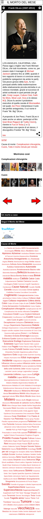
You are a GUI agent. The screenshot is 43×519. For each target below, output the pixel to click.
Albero (23, 251)
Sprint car (24, 476)
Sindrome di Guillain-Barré (21, 465)
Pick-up (14, 430)
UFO (5, 505)
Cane (15, 284)
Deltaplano (20, 322)
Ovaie (14, 416)
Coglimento (10, 295)
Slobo (11, 471)
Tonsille (7, 498)
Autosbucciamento (9, 270)
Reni (6, 443)
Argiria (4, 262)
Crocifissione (17, 317)
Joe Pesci (16, 106)
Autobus (10, 267)
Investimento (15, 366)
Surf (13, 493)
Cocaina (17, 292)
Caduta (24, 278)
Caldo (37, 279)
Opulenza (7, 413)
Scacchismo (21, 449)
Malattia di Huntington (33, 385)
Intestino (5, 366)
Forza (39, 347)
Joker (23, 369)
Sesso (23, 460)
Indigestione (17, 361)
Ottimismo (7, 416)
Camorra (27, 281)
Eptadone (27, 339)
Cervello (8, 290)
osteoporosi (30, 514)
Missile (28, 396)
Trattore (27, 498)
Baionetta (6, 273)
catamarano (13, 514)
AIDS (23, 248)
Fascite (26, 344)
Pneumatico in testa (9, 433)
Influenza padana (16, 363)
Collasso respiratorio (17, 300)
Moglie (29, 400)
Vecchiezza (26, 508)
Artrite (31, 261)
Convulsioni (8, 314)
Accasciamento (32, 248)
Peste (29, 427)
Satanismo (6, 449)
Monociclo (6, 403)
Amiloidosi (25, 253)
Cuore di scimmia (30, 320)
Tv (33, 502)
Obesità (36, 408)
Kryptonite (35, 369)
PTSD (29, 416)
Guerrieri (31, 355)
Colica (19, 298)
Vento (37, 509)
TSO (17, 493)
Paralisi (36, 419)
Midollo (22, 393)
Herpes (6, 358)
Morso (38, 403)
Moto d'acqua (12, 405)
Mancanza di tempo (22, 388)
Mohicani (35, 400)
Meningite (35, 391)
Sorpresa (36, 471)
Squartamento (34, 476)
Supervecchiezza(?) (31, 490)
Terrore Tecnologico (23, 495)
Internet (38, 363)
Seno (18, 457)
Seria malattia (8, 460)
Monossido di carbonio (19, 403)
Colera (13, 298)
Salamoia (11, 446)
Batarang (13, 273)
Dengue (7, 325)
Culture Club (26, 95)
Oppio (35, 411)
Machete (32, 377)
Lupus (19, 377)
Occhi (7, 411)
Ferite (21, 347)
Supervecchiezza (13, 489)
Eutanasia (8, 344)
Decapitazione (10, 322)
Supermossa (30, 487)
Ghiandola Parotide (12, 352)
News (14, 408)
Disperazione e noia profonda (19, 328)
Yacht (39, 511)
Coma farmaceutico (10, 306)
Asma (19, 264)
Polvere (12, 435)
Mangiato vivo (35, 388)
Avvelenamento (23, 269)
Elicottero (8, 336)
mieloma (21, 514)
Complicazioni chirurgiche (28, 144)
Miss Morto (20, 396)
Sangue (24, 446)
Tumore (26, 501)
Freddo (5, 349)
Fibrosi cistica (28, 347)
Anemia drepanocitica (21, 256)
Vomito (25, 511)
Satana (37, 446)
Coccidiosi (24, 292)
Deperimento (15, 325)
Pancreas (19, 419)
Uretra (26, 505)
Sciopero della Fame (26, 452)
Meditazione (16, 391)
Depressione (26, 325)
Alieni (36, 251)
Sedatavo (26, 454)
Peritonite (10, 424)
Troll (37, 498)
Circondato (23, 290)
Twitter (37, 502)
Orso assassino (28, 413)
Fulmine (11, 349)
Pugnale (23, 438)
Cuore (4, 147)
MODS (25, 377)
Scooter (12, 454)
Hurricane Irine (15, 358)
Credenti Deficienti (32, 314)
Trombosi (7, 502)
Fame (21, 344)
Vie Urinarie (13, 511)
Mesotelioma (13, 393)
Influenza (5, 363)
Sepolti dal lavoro (28, 457)
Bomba (19, 276)
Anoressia (35, 259)
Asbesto (38, 262)
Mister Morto (36, 396)
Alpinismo (6, 253)
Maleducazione (8, 388)
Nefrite (29, 405)
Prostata (15, 438)
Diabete (35, 325)
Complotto (34, 311)
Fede (9, 347)
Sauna (13, 449)
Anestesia (34, 256)
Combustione (24, 306)
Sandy (17, 446)
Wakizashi (32, 511)
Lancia (14, 371)
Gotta (25, 355)
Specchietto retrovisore (12, 476)
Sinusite (38, 468)
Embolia (16, 336)
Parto (39, 421)
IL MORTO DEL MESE (21, 2)
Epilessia (20, 339)
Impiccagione (33, 357)
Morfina (32, 403)
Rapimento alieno (28, 441)
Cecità (37, 287)
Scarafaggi (32, 449)
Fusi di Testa (17, 124)
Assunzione (37, 264)
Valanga (6, 509)
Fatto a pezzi (34, 344)
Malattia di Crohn (18, 385)
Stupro (35, 481)
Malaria (9, 383)
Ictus (23, 357)
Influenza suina (29, 363)
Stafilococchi (8, 479)
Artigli (27, 262)
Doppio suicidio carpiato (10, 330)
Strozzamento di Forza (24, 481)
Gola (14, 354)
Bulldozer (16, 279)
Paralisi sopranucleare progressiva (14, 421)
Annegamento (20, 259)
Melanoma (26, 391)
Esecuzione (8, 341)
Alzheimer (16, 253)
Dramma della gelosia (12, 333)
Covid (15, 314)
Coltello (32, 303)
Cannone (21, 284)
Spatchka (20, 473)
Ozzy (24, 98)
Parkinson (32, 421)
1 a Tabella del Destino (12, 248)
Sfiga (38, 459)
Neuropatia (7, 408)
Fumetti (18, 349)
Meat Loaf (16, 98)
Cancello (34, 281)
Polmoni (32, 432)
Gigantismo (7, 355)
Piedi (19, 430)
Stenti (15, 479)
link (4, 135)
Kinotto (28, 369)
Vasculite (14, 509)
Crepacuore (7, 317)
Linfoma (17, 374)
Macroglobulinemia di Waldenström (17, 380)
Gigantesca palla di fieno (29, 352)
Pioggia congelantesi (29, 430)
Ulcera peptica (18, 505)
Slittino (5, 471)
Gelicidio (37, 349)
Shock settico (20, 462)
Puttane (38, 438)
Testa (33, 495)
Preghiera (28, 435)
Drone (23, 333)
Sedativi (33, 454)
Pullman (31, 438)
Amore (32, 253)
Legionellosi (27, 371)
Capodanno (35, 284)
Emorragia (24, 336)
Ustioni (32, 505)
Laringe (19, 371)
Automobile (31, 267)
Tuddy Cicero (29, 122)
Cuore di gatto (17, 320)
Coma (38, 303)
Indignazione (27, 361)
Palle (12, 419)
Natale (24, 405)
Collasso (25, 298)
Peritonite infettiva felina (23, 424)
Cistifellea (10, 292)
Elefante (35, 333)
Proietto (6, 438)
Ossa (37, 413)
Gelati (31, 349)
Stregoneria (10, 481)
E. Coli (28, 333)
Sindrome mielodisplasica (25, 468)
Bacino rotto (35, 269)
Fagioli (16, 344)
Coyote (21, 314)
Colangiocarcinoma (25, 295)
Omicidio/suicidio (16, 411)
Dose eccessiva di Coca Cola (30, 330)
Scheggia (12, 452)
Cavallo (32, 287)
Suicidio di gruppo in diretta (21, 484)
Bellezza (22, 272)
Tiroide (38, 495)
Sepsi (38, 457)
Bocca (13, 276)
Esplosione (26, 341)
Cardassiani (7, 287)
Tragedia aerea (17, 498)
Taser (21, 493)
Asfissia (13, 264)
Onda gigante (28, 411)
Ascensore (6, 264)
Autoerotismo (19, 267)
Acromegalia (9, 251)
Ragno (15, 441)
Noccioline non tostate (25, 408)
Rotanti (24, 444)
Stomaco (22, 479)
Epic (26, 82)
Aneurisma (9, 259)
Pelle (4, 424)
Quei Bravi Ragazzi (11, 122)
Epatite (13, 338)
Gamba (26, 349)
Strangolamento (33, 479)
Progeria (36, 435)
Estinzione (36, 341)
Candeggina (8, 284)
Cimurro (15, 290)
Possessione (20, 435)
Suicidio (6, 484)
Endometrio (34, 336)
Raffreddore (8, 441)
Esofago (18, 341)
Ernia (33, 339)
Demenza (28, 322)
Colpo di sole (23, 303)
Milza (28, 393)
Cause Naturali (20, 286)
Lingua (23, 374)
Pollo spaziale (22, 433)
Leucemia (8, 374)
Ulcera (9, 505)
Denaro (36, 322)
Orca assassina (17, 413)
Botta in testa (28, 276)
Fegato (15, 346)
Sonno (28, 470)
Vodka (20, 511)
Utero (37, 505)
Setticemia (30, 460)
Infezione (36, 360)
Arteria (10, 261)
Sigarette (28, 462)
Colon (4, 303)
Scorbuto (19, 454)
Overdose (21, 416)
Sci (17, 452)
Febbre (4, 347)
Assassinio (27, 264)
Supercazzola (36, 484)
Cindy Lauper (13, 95)
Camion (20, 281)
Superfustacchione (16, 487)
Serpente (17, 460)
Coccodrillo (32, 292)
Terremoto (11, 495)
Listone (29, 374)
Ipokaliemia (32, 366)
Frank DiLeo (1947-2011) (21, 8)
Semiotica (12, 457)
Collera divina (34, 300)
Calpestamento (10, 281)
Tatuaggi (27, 493)
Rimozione (13, 444)
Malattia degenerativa (20, 383)
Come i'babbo (36, 306)
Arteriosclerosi (19, 262)
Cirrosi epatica (33, 290)
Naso (19, 405)
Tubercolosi (15, 502)
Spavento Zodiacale (32, 473)
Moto (4, 405)
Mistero (9, 399)
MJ (4, 100)
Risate (19, 444)
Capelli (27, 284)
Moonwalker (34, 103)
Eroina (38, 338)
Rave (37, 441)
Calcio (31, 278)
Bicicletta (31, 272)
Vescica (5, 511)
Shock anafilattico (8, 462)
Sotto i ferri (8, 473)
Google (20, 355)
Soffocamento (19, 471)
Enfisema (6, 338)
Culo (24, 317)
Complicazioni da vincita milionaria (17, 311)
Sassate (30, 446)
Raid (20, 441)
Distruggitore (36, 328)
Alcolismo (30, 251)
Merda (5, 393)
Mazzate (8, 391)
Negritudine (36, 405)
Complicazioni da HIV (34, 309)
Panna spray (28, 419)
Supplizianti (7, 493)
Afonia (17, 251)
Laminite (8, 371)
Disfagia (5, 328)
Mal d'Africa (34, 380)
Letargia (35, 371)
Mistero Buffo (21, 400)
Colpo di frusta (13, 303)
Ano (29, 259)
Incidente (7, 360)
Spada (14, 473)
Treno (33, 498)
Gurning (37, 355)
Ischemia (17, 369)
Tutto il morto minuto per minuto (22, 147)
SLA (30, 443)
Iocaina (24, 366)
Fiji (35, 347)
